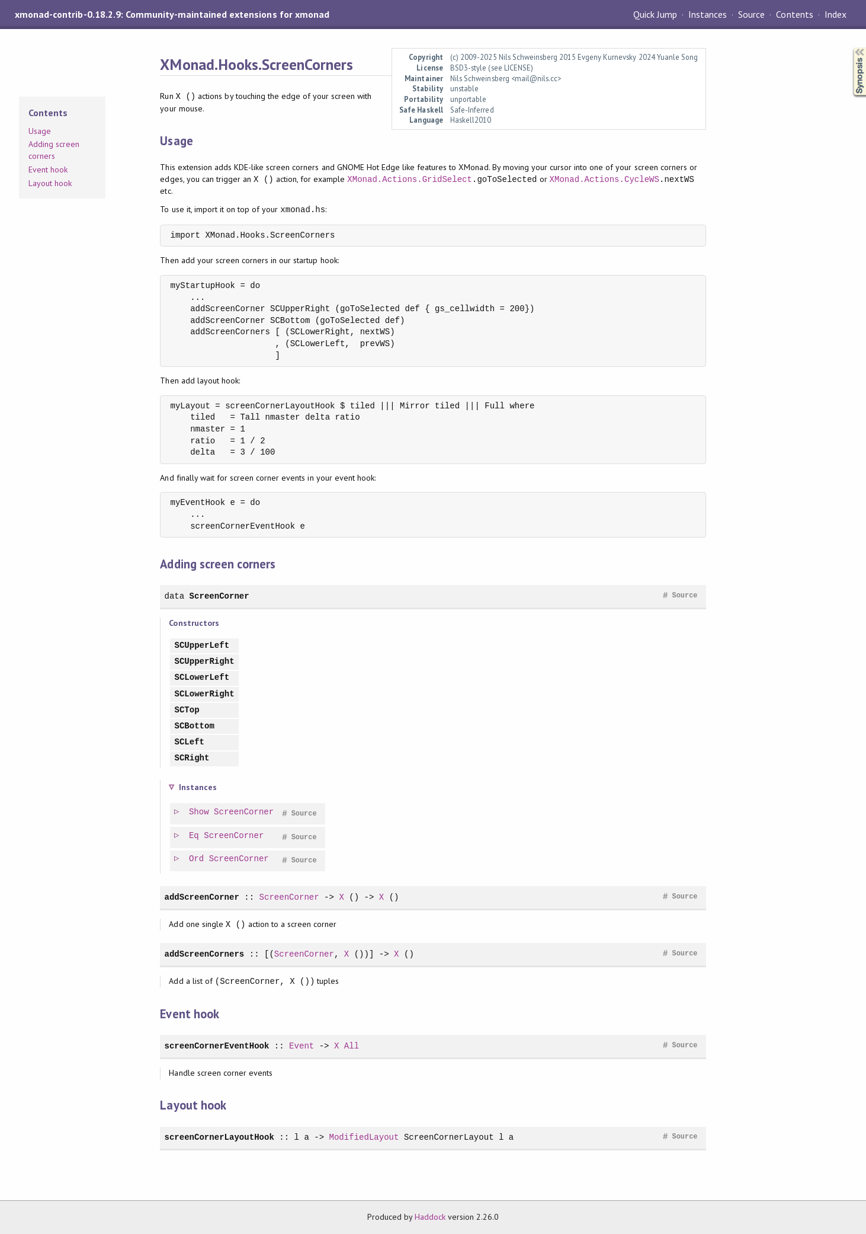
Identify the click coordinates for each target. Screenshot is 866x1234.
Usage (39, 131)
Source (751, 14)
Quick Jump (655, 14)
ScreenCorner (219, 596)
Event (301, 1045)
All (351, 1045)
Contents (794, 14)
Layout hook (50, 183)
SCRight (191, 758)
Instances (707, 14)
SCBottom (194, 726)
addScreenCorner (201, 897)
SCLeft (189, 742)
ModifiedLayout (364, 1137)
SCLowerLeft (201, 677)
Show (200, 812)
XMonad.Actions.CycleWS (604, 179)
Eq (195, 836)
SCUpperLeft (201, 645)
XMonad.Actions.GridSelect (409, 179)
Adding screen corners (53, 150)
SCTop (186, 710)
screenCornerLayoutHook (219, 1137)
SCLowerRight (204, 694)
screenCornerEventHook (216, 1045)
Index (835, 14)
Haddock (430, 1216)
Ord (197, 859)
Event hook (48, 169)
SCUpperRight (204, 661)
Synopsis (850, 47)
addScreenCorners (204, 954)
